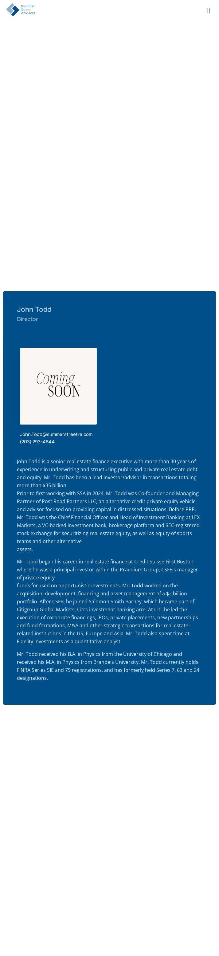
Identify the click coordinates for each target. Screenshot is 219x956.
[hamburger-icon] (209, 11)
